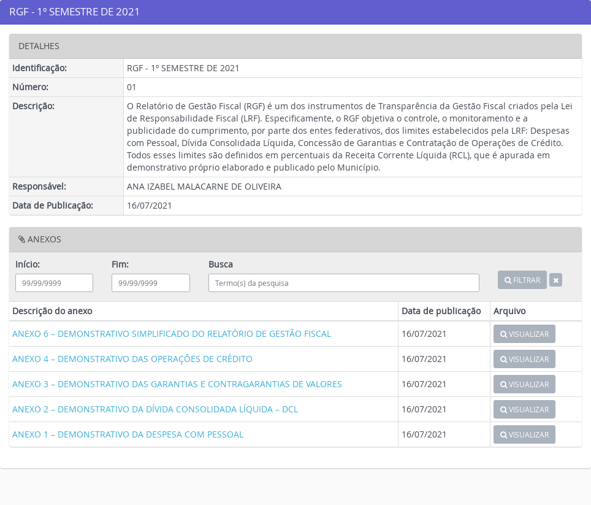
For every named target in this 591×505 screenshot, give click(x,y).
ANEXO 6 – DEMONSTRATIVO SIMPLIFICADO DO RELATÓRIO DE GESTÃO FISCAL (171, 333)
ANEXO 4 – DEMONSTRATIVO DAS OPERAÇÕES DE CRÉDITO (132, 358)
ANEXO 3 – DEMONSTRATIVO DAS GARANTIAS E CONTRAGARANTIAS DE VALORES (177, 384)
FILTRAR (522, 280)
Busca (220, 264)
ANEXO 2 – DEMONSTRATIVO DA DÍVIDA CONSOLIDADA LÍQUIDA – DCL (155, 409)
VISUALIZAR (524, 334)
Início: (27, 264)
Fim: (120, 264)
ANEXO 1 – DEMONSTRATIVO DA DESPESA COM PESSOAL (127, 434)
